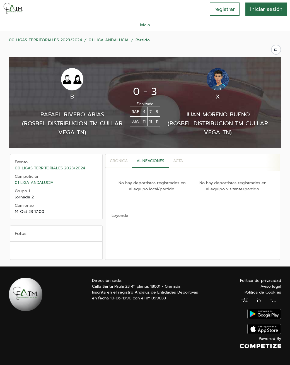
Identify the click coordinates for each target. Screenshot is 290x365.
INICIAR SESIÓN (266, 9)
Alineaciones (150, 161)
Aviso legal (270, 286)
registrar (224, 9)
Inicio (145, 25)
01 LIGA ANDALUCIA (109, 40)
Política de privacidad (260, 281)
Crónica (119, 161)
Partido (143, 40)
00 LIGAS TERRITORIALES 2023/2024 (45, 40)
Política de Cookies (263, 292)
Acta (178, 161)
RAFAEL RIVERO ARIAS (72, 114)
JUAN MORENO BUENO (218, 114)
